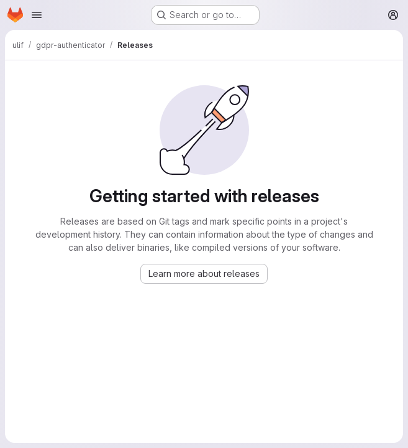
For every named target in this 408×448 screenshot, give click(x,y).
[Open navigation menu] (37, 15)
